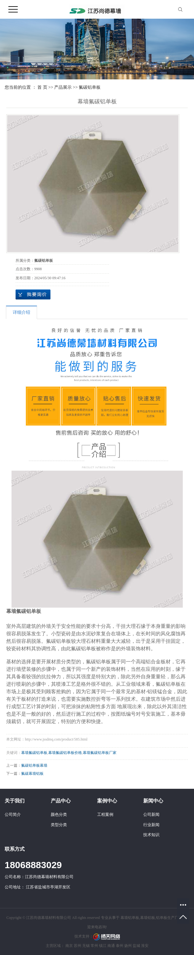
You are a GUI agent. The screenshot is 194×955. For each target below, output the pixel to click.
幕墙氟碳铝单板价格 (65, 752)
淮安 (145, 945)
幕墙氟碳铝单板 (34, 752)
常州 (94, 945)
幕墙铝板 (147, 917)
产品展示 (63, 87)
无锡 (86, 945)
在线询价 (33, 294)
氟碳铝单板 (90, 87)
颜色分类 (59, 814)
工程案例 (105, 814)
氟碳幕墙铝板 (32, 773)
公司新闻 (151, 814)
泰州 (119, 945)
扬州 (128, 945)
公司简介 (13, 814)
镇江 (102, 945)
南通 (111, 945)
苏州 (77, 945)
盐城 (136, 945)
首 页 (42, 87)
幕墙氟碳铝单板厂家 (99, 752)
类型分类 (59, 824)
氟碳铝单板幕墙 (34, 765)
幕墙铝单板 (130, 917)
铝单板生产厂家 (169, 917)
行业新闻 (151, 824)
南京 (69, 945)
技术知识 (151, 834)
